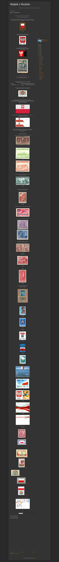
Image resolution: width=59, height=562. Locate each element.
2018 (39, 54)
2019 (39, 53)
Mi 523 (22, 444)
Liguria (40, 70)
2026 (39, 46)
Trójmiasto (40, 69)
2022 (39, 50)
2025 (39, 47)
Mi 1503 (16, 475)
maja (40, 63)
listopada (40, 57)
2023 (39, 49)
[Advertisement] (22, 544)
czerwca (40, 62)
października (40, 58)
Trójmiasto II (40, 68)
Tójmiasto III (40, 67)
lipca (39, 61)
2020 (39, 52)
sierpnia (40, 60)
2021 (39, 51)
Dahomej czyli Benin (41, 64)
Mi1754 (22, 457)
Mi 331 (23, 437)
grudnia (40, 56)
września (40, 59)
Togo (39, 65)
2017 (39, 55)
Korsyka (40, 71)
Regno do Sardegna (41, 73)
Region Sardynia (41, 72)
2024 (39, 48)
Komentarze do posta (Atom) (16, 553)
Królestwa (21, 82)
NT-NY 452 (23, 483)
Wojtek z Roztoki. (20, 4)
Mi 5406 (22, 467)
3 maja (40, 74)
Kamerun (40, 66)
